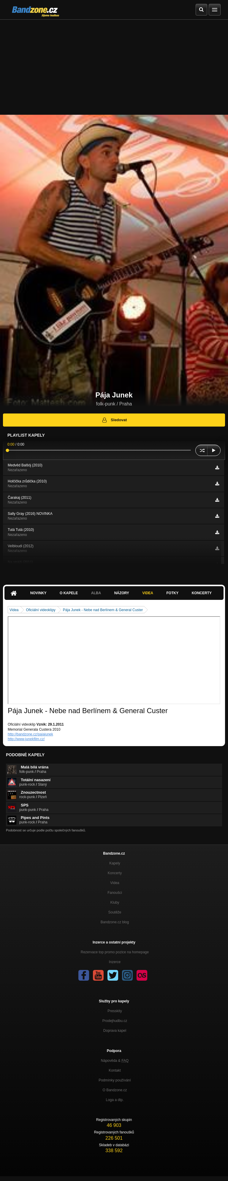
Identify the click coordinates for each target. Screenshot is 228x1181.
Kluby (114, 902)
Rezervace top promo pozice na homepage (115, 952)
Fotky (172, 593)
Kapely (114, 863)
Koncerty (202, 593)
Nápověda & (115, 1061)
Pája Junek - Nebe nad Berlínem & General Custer (103, 610)
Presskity (114, 1011)
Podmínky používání (115, 1080)
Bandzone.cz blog (115, 922)
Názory (121, 593)
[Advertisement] (114, 64)
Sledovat (114, 420)
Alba (96, 593)
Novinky (38, 593)
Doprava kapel (114, 1031)
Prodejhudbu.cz (114, 1021)
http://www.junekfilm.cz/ (26, 739)
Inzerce (115, 962)
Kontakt (115, 1070)
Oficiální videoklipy (40, 610)
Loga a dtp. (115, 1100)
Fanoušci (114, 893)
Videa (147, 593)
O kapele (69, 593)
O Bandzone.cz (114, 1090)
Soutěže (114, 912)
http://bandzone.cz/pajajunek (30, 734)
